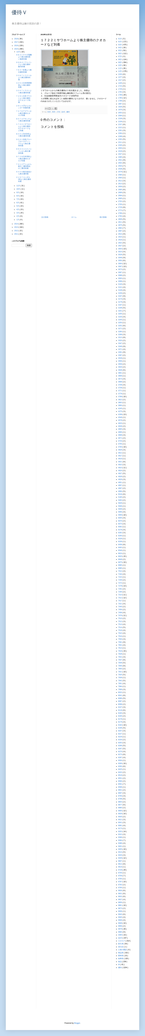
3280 (120, 332)
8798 (120, 799)
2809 (120, 219)
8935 (120, 817)
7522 (120, 633)
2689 (120, 192)
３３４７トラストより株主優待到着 (24, 92)
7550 (120, 639)
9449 (120, 858)
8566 (120, 781)
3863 (120, 403)
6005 (120, 518)
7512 (120, 621)
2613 (120, 184)
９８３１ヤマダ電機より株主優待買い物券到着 (24, 57)
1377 (120, 77)
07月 (120, 56)
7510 (120, 618)
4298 (120, 414)
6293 (120, 536)
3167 (120, 296)
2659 (120, 187)
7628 (120, 654)
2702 (120, 201)
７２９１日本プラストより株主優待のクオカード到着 (24, 99)
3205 (120, 314)
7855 (120, 669)
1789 (120, 101)
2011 (16, 234)
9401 (120, 846)
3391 (120, 352)
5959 (120, 515)
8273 (120, 754)
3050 (120, 261)
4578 (120, 420)
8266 (120, 746)
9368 (120, 837)
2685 (120, 190)
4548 (120, 417)
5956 (120, 512)
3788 (120, 397)
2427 (120, 154)
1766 (120, 95)
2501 (120, 160)
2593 (120, 178)
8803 (120, 802)
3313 (120, 337)
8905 (120, 811)
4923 (120, 468)
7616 (120, 651)
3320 (120, 340)
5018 (120, 494)
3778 (120, 394)
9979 (120, 929)
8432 (120, 772)
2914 (120, 234)
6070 (120, 521)
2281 (120, 130)
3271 (120, 329)
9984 (120, 932)
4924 (120, 471)
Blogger (77, 1023)
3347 (120, 343)
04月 (120, 48)
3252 (120, 326)
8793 (120, 796)
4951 (120, 482)
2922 (120, 243)
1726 (120, 89)
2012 (16, 231)
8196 (120, 728)
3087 (120, 272)
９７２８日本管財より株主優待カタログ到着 (24, 159)
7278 (120, 586)
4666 (120, 432)
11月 (18, 186)
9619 (120, 867)
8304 (120, 760)
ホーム (74, 217)
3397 (120, 355)
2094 (120, 116)
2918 (120, 240)
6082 (120, 527)
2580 (120, 175)
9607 (120, 861)
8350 (120, 766)
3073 (120, 269)
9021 (120, 820)
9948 (120, 923)
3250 (120, 323)
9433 (120, 855)
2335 (120, 145)
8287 (120, 757)
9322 (120, 834)
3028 (120, 255)
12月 (18, 52)
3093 (120, 278)
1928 (120, 107)
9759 (120, 876)
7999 (120, 689)
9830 (120, 890)
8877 (120, 805)
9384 (120, 840)
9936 (120, 911)
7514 (120, 627)
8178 (120, 719)
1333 (120, 74)
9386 (120, 843)
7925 (120, 675)
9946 (120, 920)
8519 (120, 775)
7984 (120, 686)
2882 (120, 228)
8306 (120, 763)
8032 (120, 692)
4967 (120, 488)
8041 (120, 695)
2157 (120, 124)
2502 (120, 163)
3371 (120, 349)
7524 (120, 636)
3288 (120, 334)
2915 (120, 237)
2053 (120, 113)
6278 (120, 530)
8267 (120, 749)
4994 (120, 491)
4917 (120, 456)
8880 (120, 808)
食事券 (121, 959)
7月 (18, 199)
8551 (120, 778)
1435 (120, 83)
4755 (120, 444)
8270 (120, 752)
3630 (120, 367)
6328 (120, 539)
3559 (120, 364)
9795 (120, 888)
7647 (120, 660)
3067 (120, 266)
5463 (120, 500)
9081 (120, 826)
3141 (120, 287)
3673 (120, 379)
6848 (120, 559)
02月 (120, 42)
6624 (120, 553)
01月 (120, 39)
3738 (120, 388)
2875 (120, 225)
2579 (120, 172)
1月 (18, 220)
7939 (120, 678)
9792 (120, 885)
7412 (120, 598)
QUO (63, 112)
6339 (120, 541)
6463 (120, 547)
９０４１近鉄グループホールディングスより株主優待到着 (24, 142)
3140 (120, 284)
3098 (120, 281)
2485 (120, 157)
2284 (120, 133)
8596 (120, 787)
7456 (120, 610)
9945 (120, 917)
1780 (120, 98)
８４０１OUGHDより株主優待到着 (23, 135)
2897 (120, 231)
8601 (120, 790)
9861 (120, 905)
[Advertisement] (74, 203)
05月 (120, 50)
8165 (120, 716)
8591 (120, 784)
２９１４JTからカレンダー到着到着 (24, 107)
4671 (120, 438)
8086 (120, 698)
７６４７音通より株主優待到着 (24, 71)
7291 (120, 589)
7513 (120, 624)
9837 (120, 899)
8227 (120, 734)
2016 (16, 46)
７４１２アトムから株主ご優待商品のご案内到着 (24, 166)
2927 (120, 246)
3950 (120, 405)
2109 (120, 122)
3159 (120, 293)
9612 (120, 864)
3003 (120, 249)
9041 (120, 822)
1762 (120, 92)
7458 (120, 613)
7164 (120, 574)
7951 (120, 683)
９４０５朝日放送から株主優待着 (24, 173)
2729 (120, 207)
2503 (120, 166)
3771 (120, 391)
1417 (120, 80)
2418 (120, 151)
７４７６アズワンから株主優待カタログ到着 (24, 113)
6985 (120, 568)
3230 (120, 317)
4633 (120, 423)
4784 (120, 447)
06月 (120, 54)
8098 (120, 704)
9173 (120, 828)
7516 (120, 630)
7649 (120, 663)
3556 (120, 361)
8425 (120, 769)
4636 (120, 426)
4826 (120, 450)
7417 (120, 601)
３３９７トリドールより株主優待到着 (24, 77)
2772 (120, 210)
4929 (120, 479)
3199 (120, 308)
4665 (120, 429)
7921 (120, 672)
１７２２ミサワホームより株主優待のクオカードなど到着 (24, 127)
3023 (120, 252)
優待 (68, 112)
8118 (120, 710)
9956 (120, 926)
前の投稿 (103, 217)
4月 (18, 209)
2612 (120, 181)
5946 (120, 506)
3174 (120, 299)
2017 (16, 42)
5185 (120, 497)
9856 (120, 902)
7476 (120, 615)
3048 (120, 258)
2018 (16, 39)
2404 (120, 148)
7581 (120, 642)
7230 (120, 580)
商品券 (121, 953)
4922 (120, 465)
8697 (120, 793)
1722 (59, 112)
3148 (120, 290)
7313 (120, 595)
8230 (120, 740)
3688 (120, 382)
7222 (120, 577)
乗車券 (121, 956)
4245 (120, 408)
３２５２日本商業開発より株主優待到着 (24, 85)
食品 (120, 962)
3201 (120, 311)
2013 (16, 227)
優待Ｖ (19, 12)
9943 (120, 914)
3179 (120, 302)
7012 (120, 571)
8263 (120, 743)
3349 (120, 346)
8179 (120, 722)
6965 (120, 565)
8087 (120, 701)
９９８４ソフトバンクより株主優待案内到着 (24, 64)
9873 (120, 908)
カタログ (122, 941)
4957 (120, 485)
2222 (120, 127)
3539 (120, 358)
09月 (54, 112)
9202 (120, 831)
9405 (120, 849)
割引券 (121, 944)
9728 (120, 870)
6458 (120, 545)
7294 (120, 592)
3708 (120, 385)
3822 (120, 400)
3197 (120, 305)
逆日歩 (121, 947)
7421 (120, 604)
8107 (120, 707)
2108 (120, 118)
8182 (120, 725)
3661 (120, 373)
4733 (120, 441)
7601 (120, 645)
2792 (120, 216)
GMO (120, 935)
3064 (120, 264)
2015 (16, 49)
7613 (120, 648)
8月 (18, 196)
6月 (18, 203)
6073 (120, 524)
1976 (120, 110)
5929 (120, 503)
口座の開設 (122, 950)
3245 (120, 320)
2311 (120, 142)
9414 (120, 852)
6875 (120, 562)
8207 (120, 731)
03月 (49, 112)
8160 (120, 713)
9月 (18, 192)
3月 (18, 213)
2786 (120, 213)
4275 (120, 411)
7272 (120, 583)
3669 (120, 376)
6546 (120, 550)
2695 (120, 198)
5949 (120, 509)
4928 (120, 476)
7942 (120, 681)
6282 (120, 533)
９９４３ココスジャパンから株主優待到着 (24, 151)
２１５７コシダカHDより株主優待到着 (23, 179)
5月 (18, 206)
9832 (120, 896)
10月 (18, 189)
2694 (120, 196)
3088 (120, 275)
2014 (16, 224)
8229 (120, 737)
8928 (120, 814)
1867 (120, 104)
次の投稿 (44, 217)
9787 (120, 882)
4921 (120, 462)
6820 (120, 556)
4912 (120, 453)
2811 (120, 222)
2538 (120, 169)
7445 (120, 607)
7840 (120, 666)
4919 (120, 459)
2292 (120, 139)
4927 (120, 473)
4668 (120, 435)
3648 (120, 370)
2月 (18, 216)
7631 (120, 657)
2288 (120, 136)
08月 (120, 59)
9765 (120, 879)
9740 (120, 873)
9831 (120, 894)
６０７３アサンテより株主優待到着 (24, 120)
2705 (120, 204)
